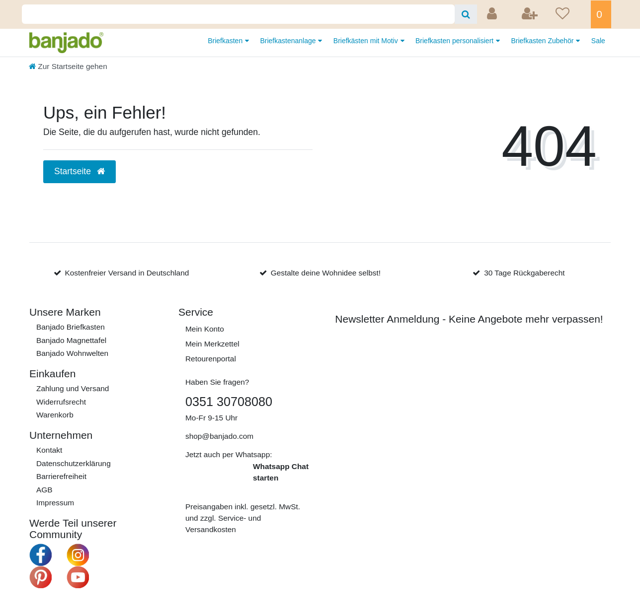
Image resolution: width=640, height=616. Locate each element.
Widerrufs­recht (61, 402)
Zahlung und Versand (72, 388)
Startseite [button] (79, 171)
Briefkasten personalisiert (455, 41)
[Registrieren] (530, 14)
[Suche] (466, 14)
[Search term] (238, 14)
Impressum (55, 502)
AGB (44, 489)
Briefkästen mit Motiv (366, 41)
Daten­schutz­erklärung (73, 463)
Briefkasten (226, 41)
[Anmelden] (493, 14)
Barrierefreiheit (61, 476)
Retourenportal (210, 358)
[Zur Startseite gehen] (68, 66)
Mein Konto (204, 329)
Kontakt (49, 450)
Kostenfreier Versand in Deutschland (127, 273)
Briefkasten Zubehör (543, 41)
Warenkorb (55, 415)
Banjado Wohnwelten (72, 353)
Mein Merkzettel (212, 344)
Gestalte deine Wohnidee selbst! (326, 273)
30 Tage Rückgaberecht (524, 273)
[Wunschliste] (570, 14)
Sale (598, 41)
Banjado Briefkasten (70, 327)
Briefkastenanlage (289, 41)
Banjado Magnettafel (71, 340)
